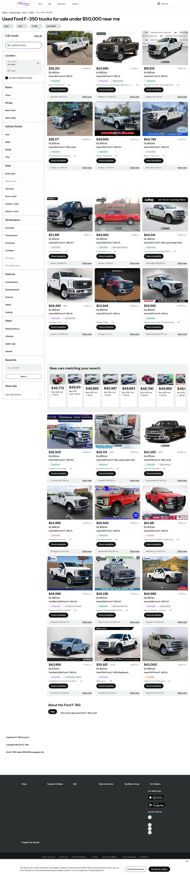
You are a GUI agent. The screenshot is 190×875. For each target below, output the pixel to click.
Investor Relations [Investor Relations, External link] (80, 857)
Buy (40, 4)
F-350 (31, 12)
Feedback (144, 857)
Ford (24, 12)
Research (61, 4)
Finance (75, 4)
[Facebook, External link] (150, 821)
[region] (95, 867)
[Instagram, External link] (150, 829)
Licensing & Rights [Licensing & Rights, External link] (110, 857)
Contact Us (63, 857)
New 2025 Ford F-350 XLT (146, 394)
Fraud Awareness (129, 857)
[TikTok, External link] (150, 817)
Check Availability (58, 90)
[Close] (187, 861)
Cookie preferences (135, 869)
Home (4, 12)
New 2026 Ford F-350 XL (57, 393)
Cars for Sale (14, 12)
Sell (49, 4)
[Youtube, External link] (150, 825)
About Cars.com (48, 857)
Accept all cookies (159, 869)
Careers (95, 857)
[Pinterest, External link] (150, 832)
